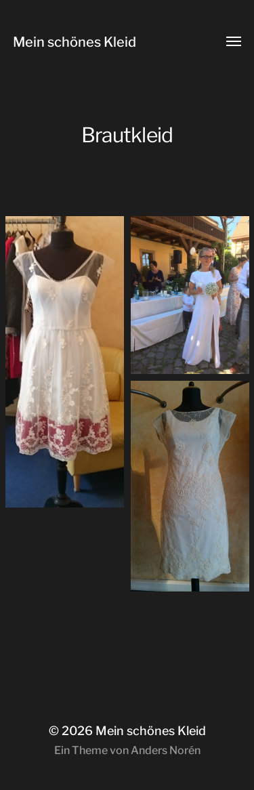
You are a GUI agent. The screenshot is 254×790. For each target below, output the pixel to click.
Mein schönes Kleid (74, 42)
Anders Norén (165, 750)
